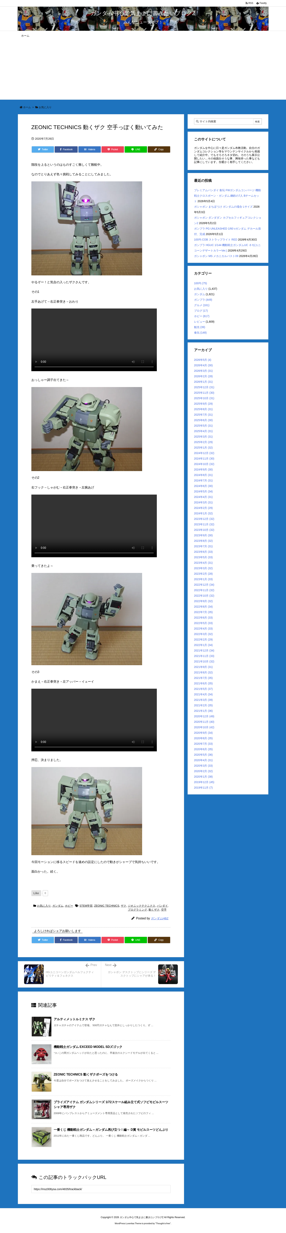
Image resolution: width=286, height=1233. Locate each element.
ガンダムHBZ (160, 918)
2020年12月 (204, 716)
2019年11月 (203, 787)
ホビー (69, 905)
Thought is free (163, 1223)
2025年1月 (203, 447)
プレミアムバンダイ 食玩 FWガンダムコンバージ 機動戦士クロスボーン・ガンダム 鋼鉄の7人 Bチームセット (227, 196)
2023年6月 (203, 551)
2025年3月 (203, 436)
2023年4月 (203, 562)
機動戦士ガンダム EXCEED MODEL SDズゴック (88, 1046)
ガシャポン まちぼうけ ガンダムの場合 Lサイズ (223, 206)
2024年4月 (203, 496)
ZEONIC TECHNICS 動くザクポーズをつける (86, 1074)
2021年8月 (203, 672)
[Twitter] (43, 149)
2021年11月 (204, 656)
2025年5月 (203, 425)
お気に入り (45, 107)
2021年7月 (203, 677)
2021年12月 (204, 650)
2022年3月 (203, 634)
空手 (164, 909)
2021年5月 (203, 688)
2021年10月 (204, 661)
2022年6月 (203, 617)
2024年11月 (204, 458)
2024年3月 (203, 502)
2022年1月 (203, 645)
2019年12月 (204, 782)
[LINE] (136, 149)
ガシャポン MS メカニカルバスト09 (216, 256)
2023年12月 (204, 518)
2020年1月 (203, 776)
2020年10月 (204, 727)
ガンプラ (203, 299)
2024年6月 (203, 486)
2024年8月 (203, 475)
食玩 (200, 332)
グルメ (202, 305)
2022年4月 (203, 628)
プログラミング (137, 909)
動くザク (154, 909)
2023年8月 (203, 540)
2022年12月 (204, 584)
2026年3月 (203, 370)
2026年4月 (203, 365)
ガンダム (57, 905)
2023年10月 (204, 529)
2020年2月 (203, 771)
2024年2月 (203, 507)
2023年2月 (203, 573)
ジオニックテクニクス (141, 905)
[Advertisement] (143, 70)
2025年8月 (203, 409)
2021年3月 (203, 699)
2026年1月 (203, 381)
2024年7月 (203, 480)
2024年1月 (203, 513)
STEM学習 (86, 905)
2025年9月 (203, 403)
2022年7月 (203, 612)
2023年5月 (203, 557)
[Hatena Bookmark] (89, 149)
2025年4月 (203, 431)
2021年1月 (203, 710)
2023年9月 (203, 535)
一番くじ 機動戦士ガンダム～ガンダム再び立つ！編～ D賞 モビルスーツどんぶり (111, 1129)
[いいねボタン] (36, 893)
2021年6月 (203, 683)
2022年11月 (204, 590)
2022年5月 (203, 623)
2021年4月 (203, 694)
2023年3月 (203, 568)
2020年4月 (203, 760)
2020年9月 (203, 732)
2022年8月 (203, 606)
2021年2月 (203, 705)
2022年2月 (203, 639)
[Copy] (159, 149)
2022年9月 (203, 601)
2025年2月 (203, 442)
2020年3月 (203, 765)
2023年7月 (203, 546)
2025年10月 (204, 398)
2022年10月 (204, 595)
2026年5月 (202, 359)
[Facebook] (66, 149)
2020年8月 (203, 738)
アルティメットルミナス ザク (74, 1019)
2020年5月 (203, 754)
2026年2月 (203, 376)
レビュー (199, 321)
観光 (199, 327)
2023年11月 (204, 524)
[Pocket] (113, 149)
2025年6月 (203, 420)
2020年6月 (203, 749)
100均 (200, 283)
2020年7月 (203, 743)
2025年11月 (204, 392)
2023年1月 (203, 579)
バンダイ (162, 905)
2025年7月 (203, 414)
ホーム (27, 107)
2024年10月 (204, 464)
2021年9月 (203, 667)
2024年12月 (204, 453)
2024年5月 (203, 491)
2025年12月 (204, 387)
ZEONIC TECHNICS (106, 905)
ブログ (201, 310)
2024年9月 (203, 469)
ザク (123, 905)
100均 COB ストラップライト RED (215, 239)
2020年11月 (204, 721)
